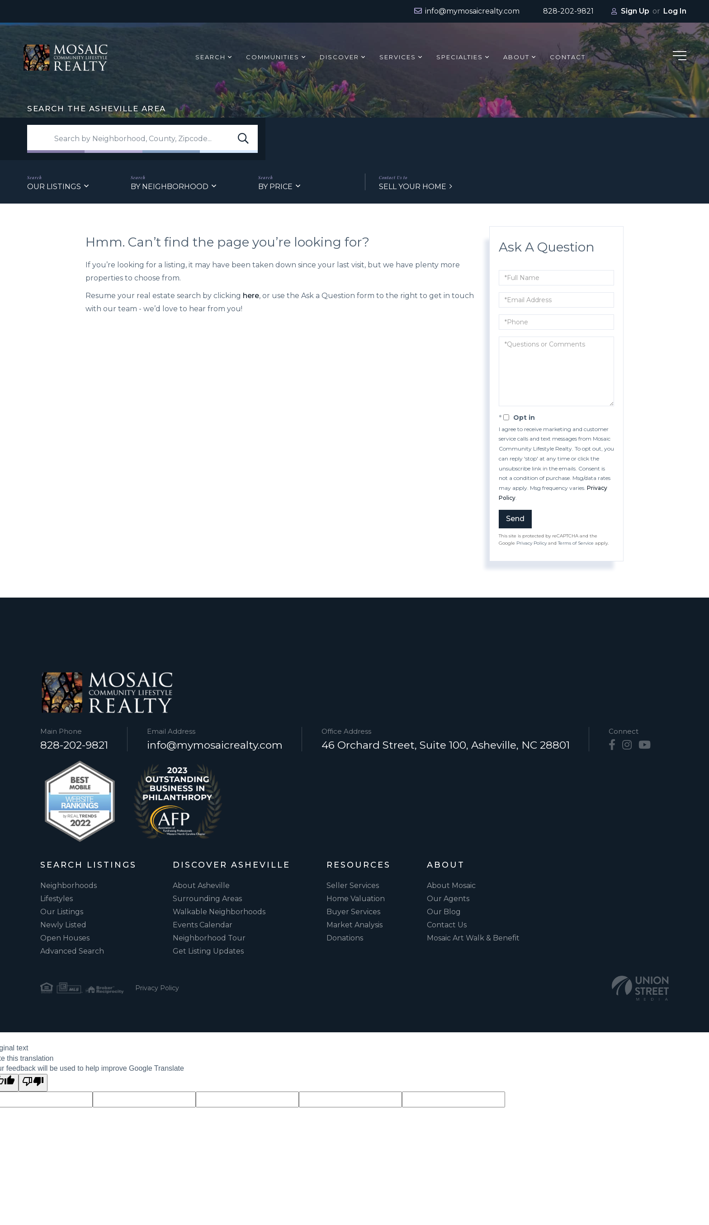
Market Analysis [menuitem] (354, 925)
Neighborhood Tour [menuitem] (209, 938)
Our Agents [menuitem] (448, 898)
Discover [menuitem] (339, 57)
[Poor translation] (33, 1083)
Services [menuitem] (398, 57)
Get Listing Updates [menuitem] (208, 951)
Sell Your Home (412, 186)
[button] (243, 139)
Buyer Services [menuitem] (353, 911)
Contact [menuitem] (568, 57)
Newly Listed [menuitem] (63, 925)
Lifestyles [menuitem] (56, 898)
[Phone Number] (563, 11)
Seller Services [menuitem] (352, 885)
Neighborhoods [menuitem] (68, 885)
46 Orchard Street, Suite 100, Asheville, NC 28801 (445, 745)
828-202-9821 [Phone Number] (74, 745)
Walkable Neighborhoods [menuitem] (219, 911)
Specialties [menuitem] (460, 57)
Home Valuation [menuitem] (355, 898)
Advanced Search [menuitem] (72, 951)
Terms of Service (576, 543)
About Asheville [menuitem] (201, 885)
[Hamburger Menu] (679, 57)
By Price (275, 186)
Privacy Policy (531, 543)
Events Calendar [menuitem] (202, 925)
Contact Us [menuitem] (447, 925)
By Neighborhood (169, 186)
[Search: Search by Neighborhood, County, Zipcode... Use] (142, 139)
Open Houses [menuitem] (65, 938)
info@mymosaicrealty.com (215, 745)
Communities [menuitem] (273, 57)
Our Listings (54, 186)
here (251, 295)
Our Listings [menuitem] (61, 911)
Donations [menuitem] (344, 938)
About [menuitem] (517, 57)
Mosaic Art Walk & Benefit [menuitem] (473, 938)
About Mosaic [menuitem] (451, 885)
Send (515, 518)
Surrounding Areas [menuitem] (207, 898)
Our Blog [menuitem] (444, 911)
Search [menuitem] (211, 57)
